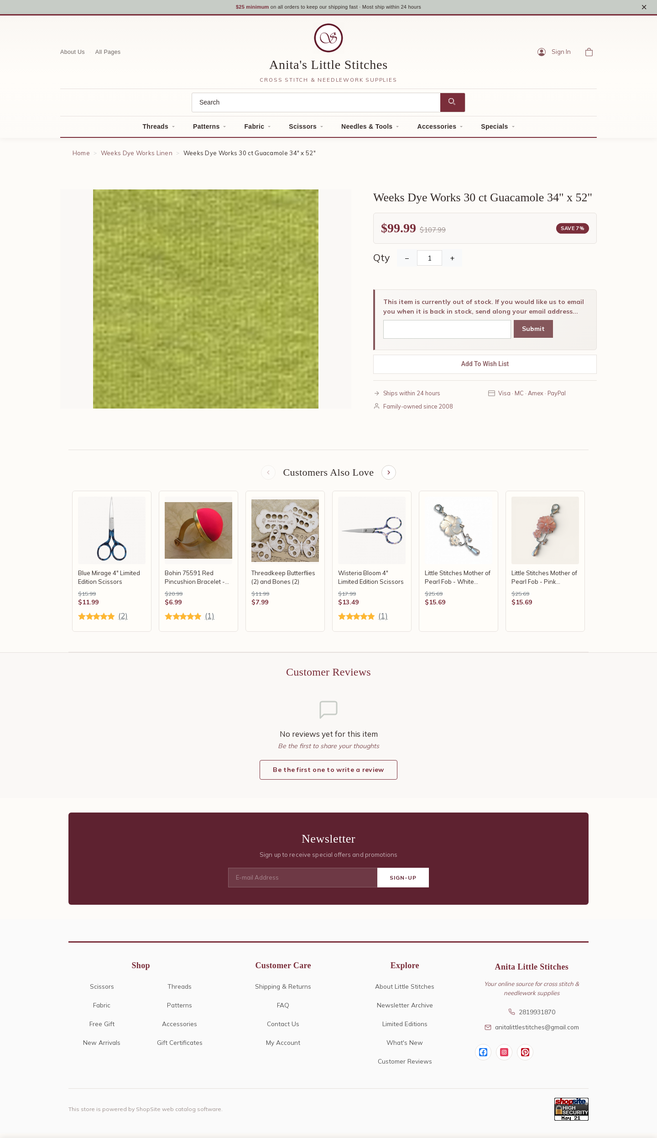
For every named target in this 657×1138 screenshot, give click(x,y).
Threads (155, 129)
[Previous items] (267, 476)
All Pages (108, 55)
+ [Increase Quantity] (452, 261)
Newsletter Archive (405, 1009)
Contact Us (283, 1028)
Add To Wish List (485, 367)
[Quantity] (429, 261)
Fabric (254, 129)
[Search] (316, 105)
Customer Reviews (405, 1066)
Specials (494, 129)
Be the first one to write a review (328, 775)
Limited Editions (405, 1028)
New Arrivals (101, 1047)
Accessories (436, 129)
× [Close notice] (644, 8)
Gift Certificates (180, 1047)
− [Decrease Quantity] (407, 261)
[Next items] (389, 476)
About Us (72, 55)
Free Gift (102, 1028)
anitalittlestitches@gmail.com (532, 1032)
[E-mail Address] (302, 882)
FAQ (283, 1009)
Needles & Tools (366, 129)
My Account (283, 1047)
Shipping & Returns (283, 991)
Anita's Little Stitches (328, 68)
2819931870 (531, 1016)
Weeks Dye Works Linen (136, 156)
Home (81, 156)
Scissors (303, 129)
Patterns (206, 129)
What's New (404, 1047)
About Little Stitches (404, 991)
